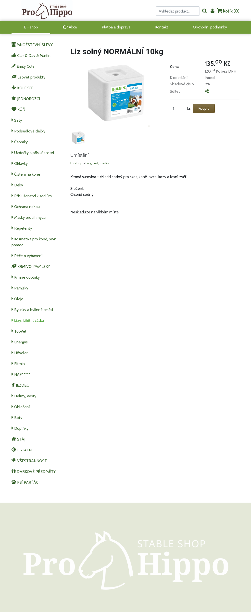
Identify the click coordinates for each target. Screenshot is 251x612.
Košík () (228, 11)
